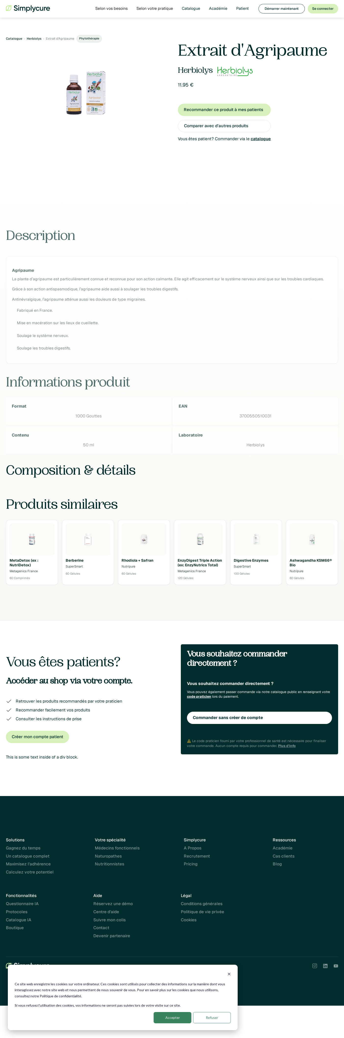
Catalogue (191, 8)
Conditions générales (201, 903)
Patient (242, 8)
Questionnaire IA (22, 903)
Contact (101, 927)
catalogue (261, 138)
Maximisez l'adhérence (28, 866)
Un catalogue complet (27, 858)
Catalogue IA (18, 920)
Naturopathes (108, 858)
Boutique (15, 927)
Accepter (172, 1017)
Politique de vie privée (202, 911)
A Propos (192, 850)
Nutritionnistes (109, 866)
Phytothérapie (89, 38)
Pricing (190, 866)
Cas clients (284, 858)
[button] (111, 8)
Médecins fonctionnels (117, 850)
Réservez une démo (113, 903)
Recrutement (197, 858)
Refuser (212, 1017)
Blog (277, 866)
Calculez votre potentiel (30, 874)
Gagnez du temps (23, 850)
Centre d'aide (106, 911)
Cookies (189, 920)
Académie (218, 8)
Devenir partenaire (111, 935)
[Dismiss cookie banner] (229, 975)
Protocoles (16, 911)
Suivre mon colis (109, 920)
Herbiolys (34, 39)
